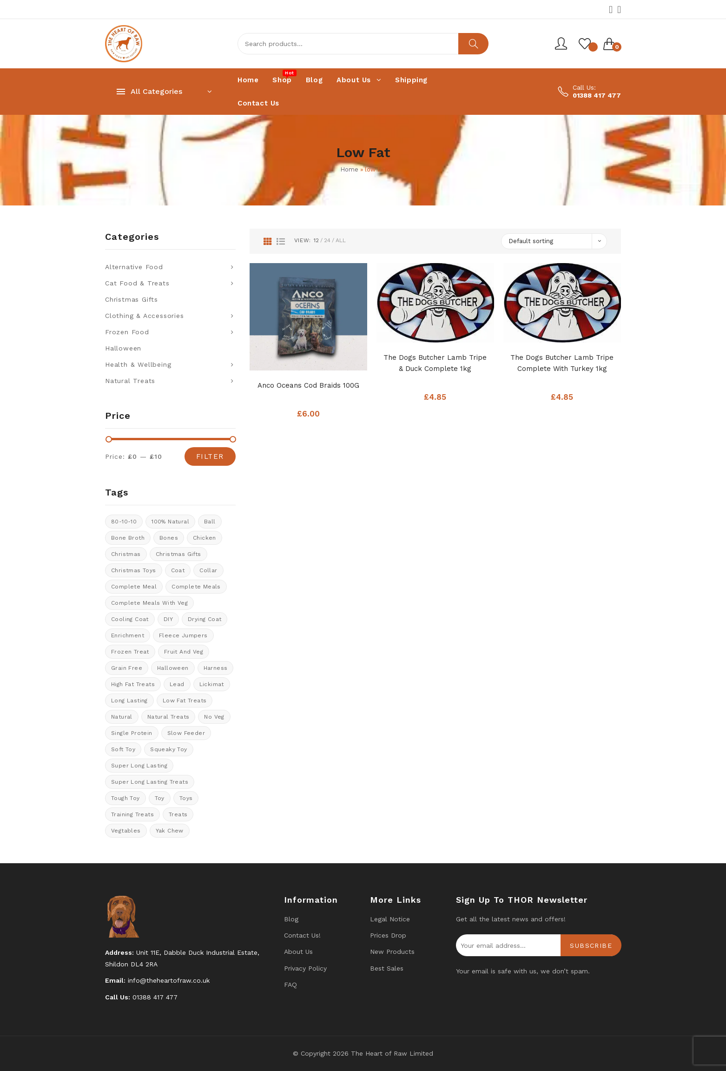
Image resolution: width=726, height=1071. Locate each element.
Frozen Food (127, 332)
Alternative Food (134, 267)
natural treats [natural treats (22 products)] (168, 717)
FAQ (290, 984)
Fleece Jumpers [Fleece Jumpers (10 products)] (183, 635)
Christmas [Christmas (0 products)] (126, 554)
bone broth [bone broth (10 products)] (128, 538)
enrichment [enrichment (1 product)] (127, 635)
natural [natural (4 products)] (121, 717)
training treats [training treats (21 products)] (132, 814)
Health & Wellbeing (138, 364)
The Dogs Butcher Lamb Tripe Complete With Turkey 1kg (562, 363)
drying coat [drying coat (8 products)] (204, 619)
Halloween (123, 348)
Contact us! (302, 935)
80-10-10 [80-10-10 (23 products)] (124, 521)
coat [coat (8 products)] (178, 570)
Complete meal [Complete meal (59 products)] (134, 586)
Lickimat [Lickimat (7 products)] (211, 684)
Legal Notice (390, 919)
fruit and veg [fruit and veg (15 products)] (183, 651)
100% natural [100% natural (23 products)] (170, 521)
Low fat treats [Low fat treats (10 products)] (185, 700)
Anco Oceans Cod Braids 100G (308, 385)
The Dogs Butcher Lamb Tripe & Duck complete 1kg (435, 363)
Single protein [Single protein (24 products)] (131, 733)
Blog (291, 919)
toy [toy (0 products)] (160, 798)
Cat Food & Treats (137, 283)
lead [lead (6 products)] (177, 684)
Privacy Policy (305, 968)
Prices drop (388, 935)
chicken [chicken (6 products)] (204, 538)
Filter (210, 456)
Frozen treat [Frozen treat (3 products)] (130, 651)
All (341, 240)
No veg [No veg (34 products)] (214, 717)
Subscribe (591, 945)
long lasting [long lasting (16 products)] (129, 700)
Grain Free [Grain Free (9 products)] (126, 668)
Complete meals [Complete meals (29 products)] (196, 586)
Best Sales (386, 968)
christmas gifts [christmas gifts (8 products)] (178, 554)
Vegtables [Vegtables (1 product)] (126, 830)
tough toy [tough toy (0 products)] (125, 798)
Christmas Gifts (131, 299)
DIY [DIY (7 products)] (168, 619)
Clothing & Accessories (144, 315)
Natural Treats (130, 380)
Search (473, 43)
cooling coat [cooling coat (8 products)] (130, 619)
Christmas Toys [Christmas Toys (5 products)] (133, 570)
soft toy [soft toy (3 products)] (123, 749)
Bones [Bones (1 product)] (168, 538)
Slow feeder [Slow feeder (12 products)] (186, 733)
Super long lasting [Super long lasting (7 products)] (139, 765)
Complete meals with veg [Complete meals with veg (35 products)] (149, 603)
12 (316, 240)
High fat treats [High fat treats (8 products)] (133, 684)
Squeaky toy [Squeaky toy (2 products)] (168, 749)
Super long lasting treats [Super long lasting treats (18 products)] (149, 782)
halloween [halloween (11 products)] (173, 668)
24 (327, 240)
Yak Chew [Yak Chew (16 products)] (170, 830)
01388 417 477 (597, 95)
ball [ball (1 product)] (210, 521)
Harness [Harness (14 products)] (216, 668)
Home (349, 169)
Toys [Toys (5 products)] (186, 798)
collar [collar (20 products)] (208, 570)
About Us (298, 951)
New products (392, 951)
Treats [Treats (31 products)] (178, 814)
